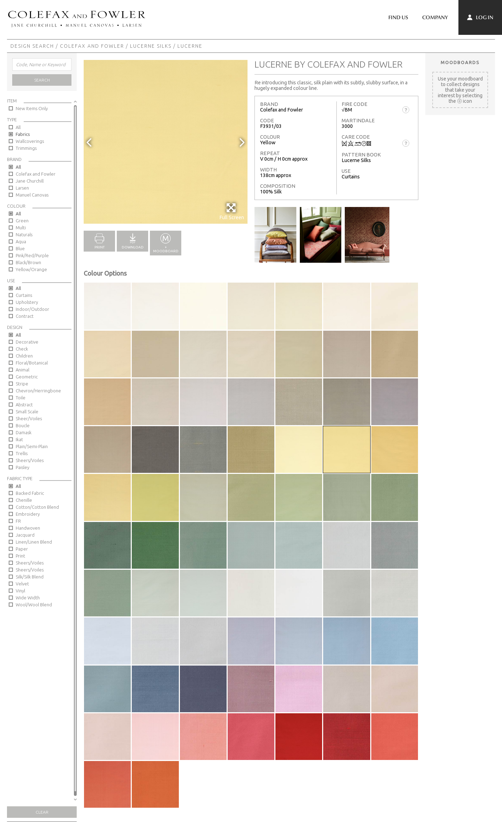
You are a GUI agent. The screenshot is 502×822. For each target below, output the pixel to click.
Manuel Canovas (32, 194)
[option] (166, 142)
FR (18, 520)
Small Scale (27, 411)
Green (22, 220)
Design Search (32, 46)
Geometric (27, 376)
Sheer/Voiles (29, 418)
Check (22, 348)
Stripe (22, 383)
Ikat (19, 439)
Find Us (398, 17)
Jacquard (25, 534)
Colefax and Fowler (92, 46)
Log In (480, 17)
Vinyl (20, 590)
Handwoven (28, 527)
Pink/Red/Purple (32, 255)
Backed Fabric (30, 493)
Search (42, 80)
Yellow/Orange (31, 269)
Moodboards (460, 62)
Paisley (22, 467)
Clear (42, 812)
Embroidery (28, 514)
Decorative (27, 341)
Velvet (22, 583)
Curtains (24, 295)
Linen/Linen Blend (34, 541)
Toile (20, 397)
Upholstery (27, 302)
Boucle (23, 425)
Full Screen (231, 211)
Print (20, 555)
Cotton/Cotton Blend (37, 507)
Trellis (22, 453)
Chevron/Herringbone (38, 390)
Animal (22, 369)
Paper (22, 548)
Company (435, 17)
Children (24, 355)
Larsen (22, 187)
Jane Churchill (30, 180)
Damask (23, 432)
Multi (21, 227)
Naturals (24, 234)
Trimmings (26, 148)
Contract (24, 316)
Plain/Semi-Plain (32, 446)
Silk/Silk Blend (30, 576)
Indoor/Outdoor (32, 309)
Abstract (24, 404)
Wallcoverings (30, 141)
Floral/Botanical (32, 362)
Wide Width (28, 597)
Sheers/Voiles (30, 460)
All (18, 127)
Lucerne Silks (151, 46)
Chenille (24, 500)
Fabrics (23, 134)
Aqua (21, 241)
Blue (20, 248)
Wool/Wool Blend (34, 604)
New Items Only (32, 108)
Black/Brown (28, 262)
